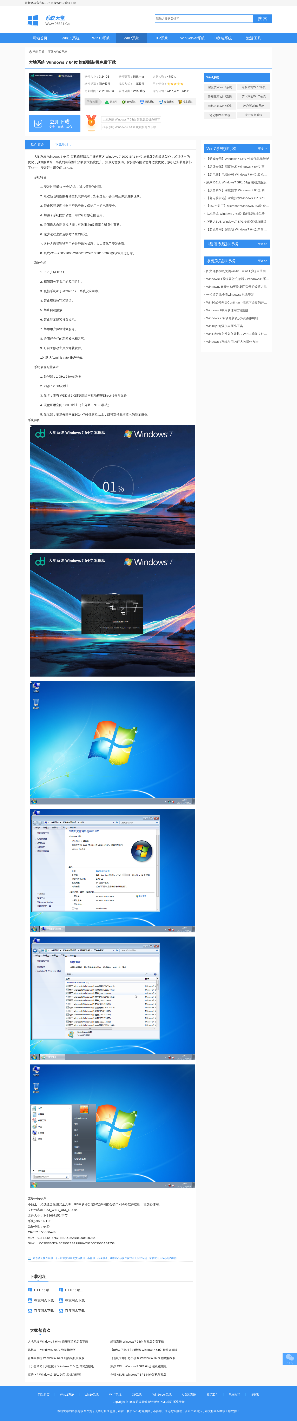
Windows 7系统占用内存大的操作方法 (232, 341)
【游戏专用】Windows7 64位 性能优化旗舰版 (237, 159)
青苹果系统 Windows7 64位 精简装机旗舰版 (56, 1358)
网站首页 (40, 38)
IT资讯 (255, 1394)
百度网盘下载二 (72, 1312)
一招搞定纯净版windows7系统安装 (230, 294)
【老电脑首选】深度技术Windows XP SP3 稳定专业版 (238, 198)
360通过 (131, 101)
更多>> (262, 148)
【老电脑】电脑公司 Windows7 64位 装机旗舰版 (238, 174)
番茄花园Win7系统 (220, 96)
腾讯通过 (149, 101)
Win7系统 (131, 38)
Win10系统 (101, 38)
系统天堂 (179, 1401)
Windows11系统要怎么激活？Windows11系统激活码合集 (238, 279)
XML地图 (166, 1401)
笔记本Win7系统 (219, 115)
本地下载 (54, 123)
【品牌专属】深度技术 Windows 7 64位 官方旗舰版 (238, 166)
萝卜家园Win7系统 (254, 96)
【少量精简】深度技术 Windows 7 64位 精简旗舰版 (61, 1366)
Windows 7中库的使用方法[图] (227, 310)
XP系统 (162, 38)
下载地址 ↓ (63, 144)
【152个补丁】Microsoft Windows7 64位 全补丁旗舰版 (238, 206)
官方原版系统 (253, 115)
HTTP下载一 (43, 1290)
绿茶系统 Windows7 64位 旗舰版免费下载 (129, 127)
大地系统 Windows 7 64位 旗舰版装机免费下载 (58, 1341)
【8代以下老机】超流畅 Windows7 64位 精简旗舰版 (143, 1349)
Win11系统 (70, 38)
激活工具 (253, 38)
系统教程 (234, 1394)
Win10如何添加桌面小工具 (224, 326)
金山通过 (169, 101)
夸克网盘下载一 (41, 1302)
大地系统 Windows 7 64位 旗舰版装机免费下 (131, 119)
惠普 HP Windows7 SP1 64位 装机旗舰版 (54, 1374)
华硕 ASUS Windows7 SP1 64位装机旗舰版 (138, 1374)
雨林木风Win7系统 (220, 105)
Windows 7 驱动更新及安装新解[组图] (232, 318)
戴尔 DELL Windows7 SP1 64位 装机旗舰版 (138, 1366)
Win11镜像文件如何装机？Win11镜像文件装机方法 (238, 333)
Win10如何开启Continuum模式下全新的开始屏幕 (238, 302)
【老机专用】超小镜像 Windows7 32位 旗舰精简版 (143, 1358)
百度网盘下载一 (41, 1312)
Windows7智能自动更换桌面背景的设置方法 (236, 286)
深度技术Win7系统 (220, 87)
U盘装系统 (223, 38)
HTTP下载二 (74, 1290)
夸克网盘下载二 (72, 1302)
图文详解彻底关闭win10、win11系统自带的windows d (238, 271)
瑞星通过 (188, 101)
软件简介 (37, 144)
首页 (50, 51)
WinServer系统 (192, 38)
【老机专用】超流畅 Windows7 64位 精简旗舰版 (238, 229)
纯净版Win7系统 (253, 105)
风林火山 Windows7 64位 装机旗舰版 (52, 1349)
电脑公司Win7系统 (254, 87)
